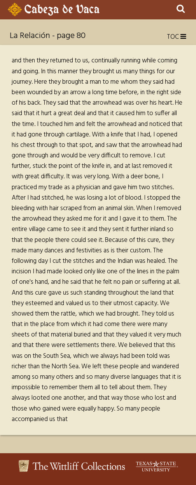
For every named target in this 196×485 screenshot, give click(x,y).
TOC (176, 37)
